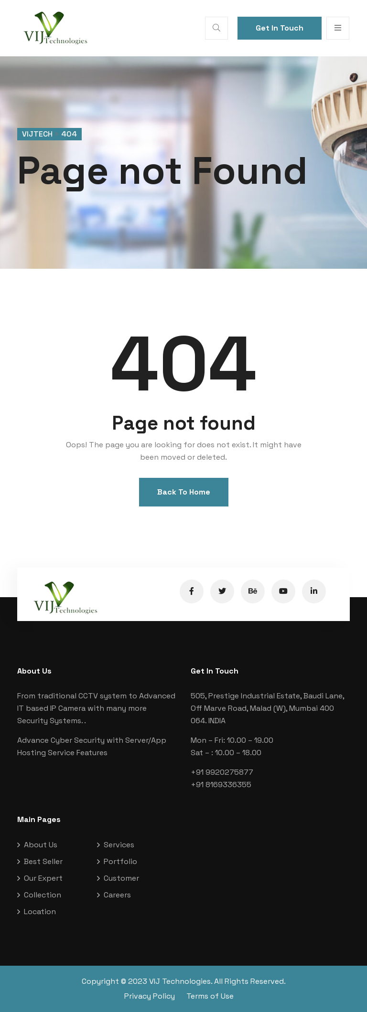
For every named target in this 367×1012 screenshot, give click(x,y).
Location (40, 912)
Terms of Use (210, 996)
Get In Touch (279, 28)
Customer (121, 878)
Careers (117, 895)
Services (119, 845)
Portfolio (120, 861)
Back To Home (183, 492)
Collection (42, 895)
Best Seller (43, 861)
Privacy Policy (149, 996)
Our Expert (43, 878)
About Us (40, 845)
